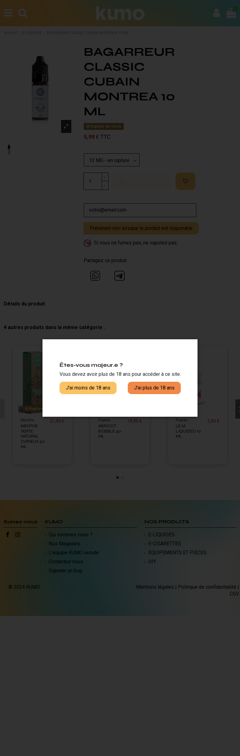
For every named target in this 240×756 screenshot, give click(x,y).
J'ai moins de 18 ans (88, 388)
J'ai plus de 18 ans (154, 388)
